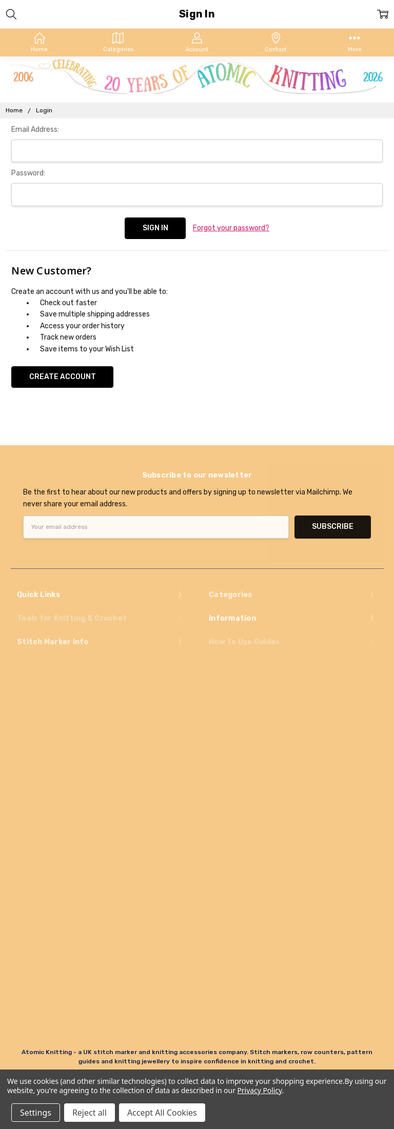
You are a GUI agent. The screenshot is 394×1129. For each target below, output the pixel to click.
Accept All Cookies (162, 1112)
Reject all (89, 1112)
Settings (35, 1112)
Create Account (62, 376)
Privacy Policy (259, 1090)
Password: (28, 173)
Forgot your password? (231, 228)
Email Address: (35, 129)
